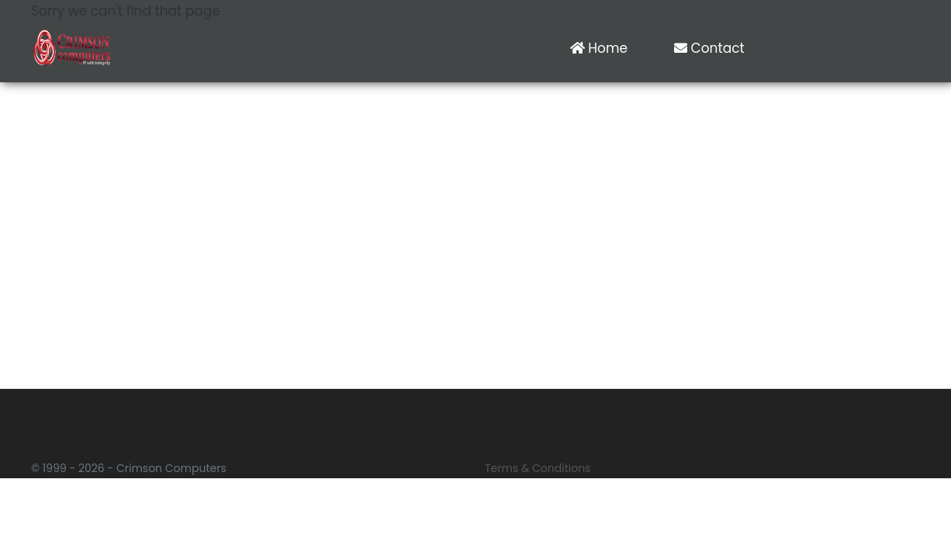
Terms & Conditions (537, 468)
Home (599, 48)
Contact (709, 48)
